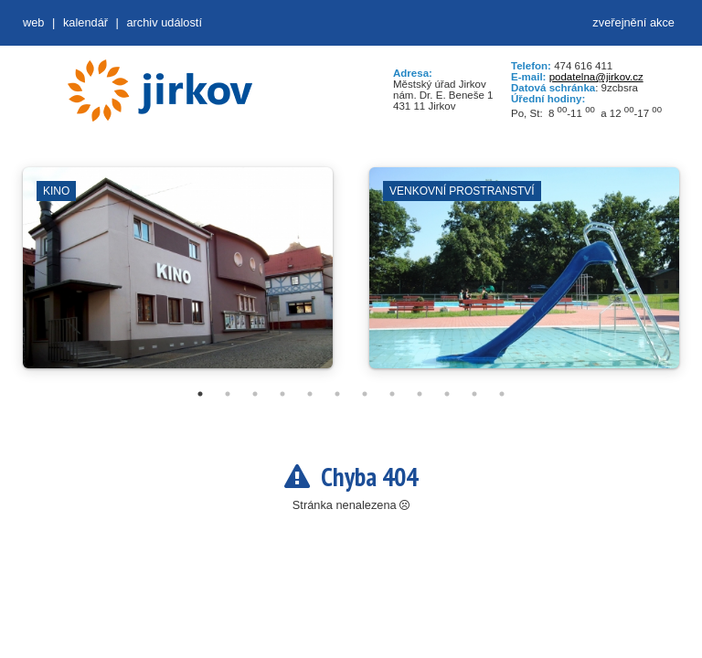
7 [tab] (365, 394)
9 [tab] (419, 394)
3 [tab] (255, 394)
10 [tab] (447, 394)
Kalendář (85, 22)
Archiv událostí (164, 22)
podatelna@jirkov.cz (596, 76)
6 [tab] (337, 394)
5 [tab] (310, 394)
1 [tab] (200, 394)
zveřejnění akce (633, 22)
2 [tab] (227, 394)
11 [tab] (474, 394)
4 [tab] (282, 394)
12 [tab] (502, 394)
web (33, 22)
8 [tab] (392, 394)
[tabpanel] (178, 277)
